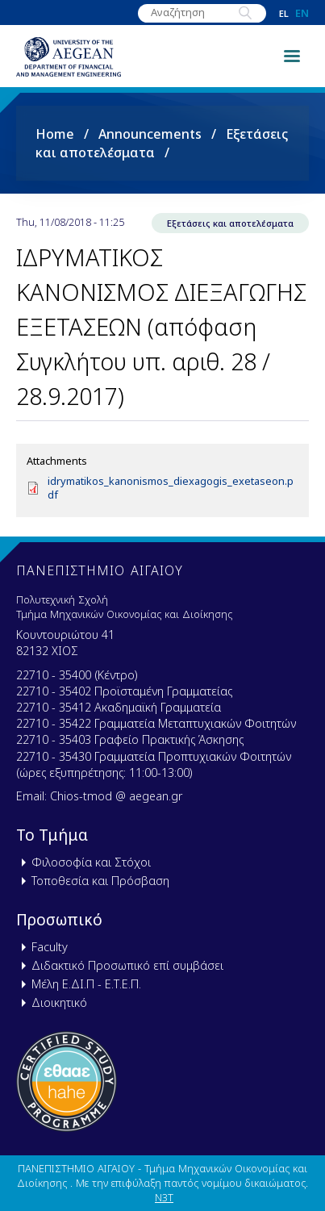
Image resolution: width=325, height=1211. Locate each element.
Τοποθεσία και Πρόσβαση (100, 880)
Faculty (49, 946)
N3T (164, 1197)
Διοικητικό (59, 1002)
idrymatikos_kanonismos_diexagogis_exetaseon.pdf (171, 488)
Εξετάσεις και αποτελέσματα (230, 223)
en (302, 13)
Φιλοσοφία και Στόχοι (91, 862)
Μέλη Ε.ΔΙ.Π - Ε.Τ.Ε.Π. (86, 984)
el (284, 13)
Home (54, 134)
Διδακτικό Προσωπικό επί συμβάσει (127, 965)
